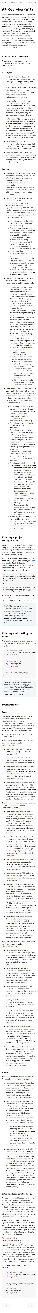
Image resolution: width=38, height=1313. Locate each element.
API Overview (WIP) (17, 9)
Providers (6, 169)
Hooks (5, 1072)
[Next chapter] (31, 1305)
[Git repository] (32, 2)
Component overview (15, 56)
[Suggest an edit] (35, 2)
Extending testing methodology (17, 1194)
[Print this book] (29, 2)
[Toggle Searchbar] (8, 2)
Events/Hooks (10, 704)
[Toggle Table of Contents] (2, 2)
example (7, 563)
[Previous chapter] (6, 1305)
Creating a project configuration (13, 538)
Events (5, 712)
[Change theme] (5, 2)
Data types (7, 72)
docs (34, 561)
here (31, 1240)
